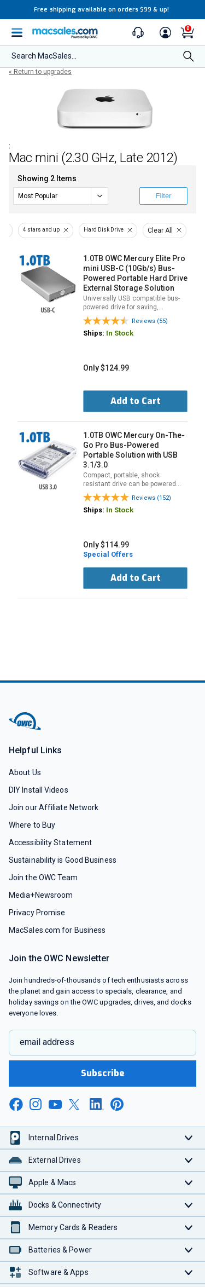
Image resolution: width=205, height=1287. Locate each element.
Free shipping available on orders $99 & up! (101, 9)
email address (47, 1042)
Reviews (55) (150, 321)
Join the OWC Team (43, 877)
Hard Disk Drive (104, 230)
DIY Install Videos (38, 790)
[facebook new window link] (16, 1105)
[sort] (60, 196)
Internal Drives (53, 1137)
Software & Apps (58, 1272)
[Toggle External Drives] (188, 1160)
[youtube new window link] (55, 1104)
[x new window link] (76, 1104)
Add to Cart (135, 401)
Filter (164, 196)
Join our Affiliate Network (53, 807)
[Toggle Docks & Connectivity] (188, 1205)
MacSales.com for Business (57, 930)
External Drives (54, 1160)
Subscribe (103, 1073)
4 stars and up (41, 230)
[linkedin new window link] (97, 1104)
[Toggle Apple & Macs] (188, 1182)
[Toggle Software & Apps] (188, 1272)
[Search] (188, 57)
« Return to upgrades (40, 72)
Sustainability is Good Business (62, 860)
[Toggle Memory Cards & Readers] (188, 1227)
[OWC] (26, 728)
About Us (25, 772)
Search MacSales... (44, 55)
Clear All (160, 230)
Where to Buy (32, 825)
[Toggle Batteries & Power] (188, 1250)
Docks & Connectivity (64, 1205)
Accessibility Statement (50, 842)
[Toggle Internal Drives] (188, 1138)
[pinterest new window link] (117, 1104)
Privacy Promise (37, 912)
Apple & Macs (52, 1182)
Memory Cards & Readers (73, 1227)
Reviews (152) (151, 497)
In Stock (119, 333)
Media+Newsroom (41, 895)
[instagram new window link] (36, 1104)
